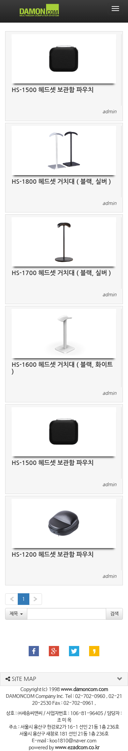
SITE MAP (20, 679)
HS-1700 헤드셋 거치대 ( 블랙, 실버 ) (61, 273)
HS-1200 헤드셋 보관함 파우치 (53, 555)
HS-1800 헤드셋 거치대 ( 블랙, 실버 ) (61, 182)
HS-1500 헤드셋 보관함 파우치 (53, 90)
